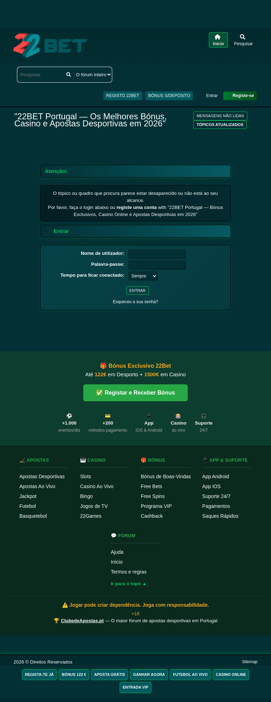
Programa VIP (156, 506)
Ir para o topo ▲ (129, 583)
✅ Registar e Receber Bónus (135, 393)
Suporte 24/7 (216, 496)
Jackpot (27, 496)
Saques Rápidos (220, 516)
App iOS (211, 486)
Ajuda (117, 552)
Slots (85, 476)
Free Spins (153, 496)
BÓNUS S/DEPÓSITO (169, 95)
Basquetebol (33, 516)
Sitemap (250, 661)
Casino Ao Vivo (97, 486)
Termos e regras (128, 572)
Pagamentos (216, 506)
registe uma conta (136, 207)
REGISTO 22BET (122, 95)
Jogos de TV (94, 506)
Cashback (152, 516)
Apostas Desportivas (42, 476)
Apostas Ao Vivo (37, 486)
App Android (215, 476)
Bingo (86, 496)
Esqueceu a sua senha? (135, 301)
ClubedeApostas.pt (82, 620)
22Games (91, 516)
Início (116, 562)
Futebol (27, 506)
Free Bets (151, 486)
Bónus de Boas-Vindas (166, 476)
